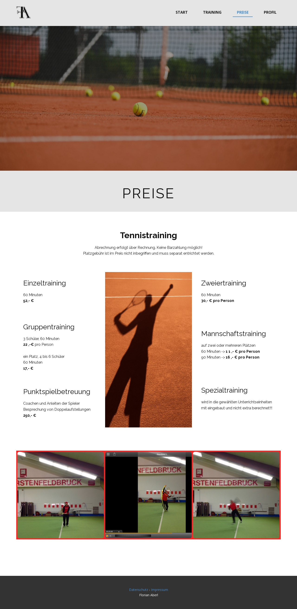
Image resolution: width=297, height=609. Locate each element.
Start (182, 12)
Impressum (159, 589)
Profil (270, 12)
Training (212, 12)
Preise (243, 12)
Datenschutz (138, 589)
